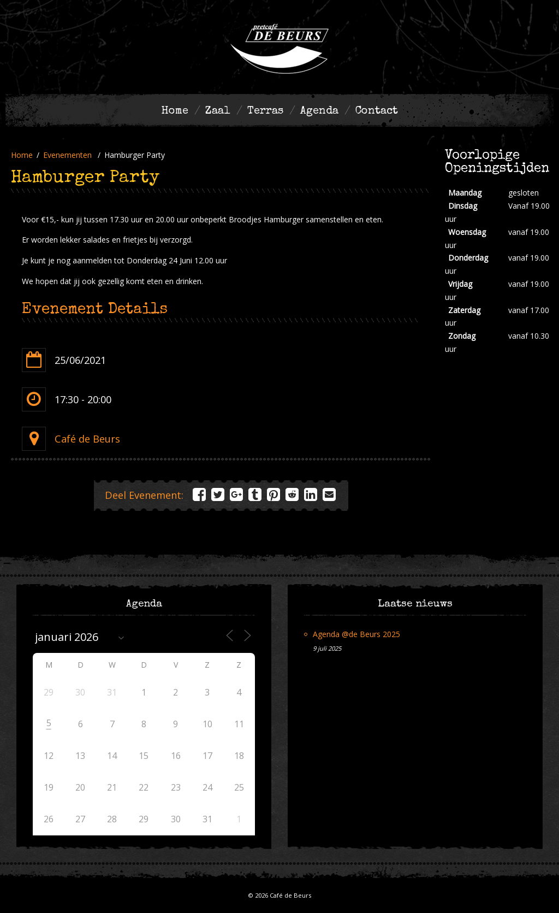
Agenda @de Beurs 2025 (356, 634)
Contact (376, 111)
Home (174, 111)
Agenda (319, 111)
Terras (265, 111)
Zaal (217, 111)
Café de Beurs (87, 438)
